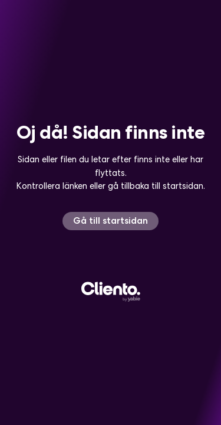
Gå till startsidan (110, 220)
